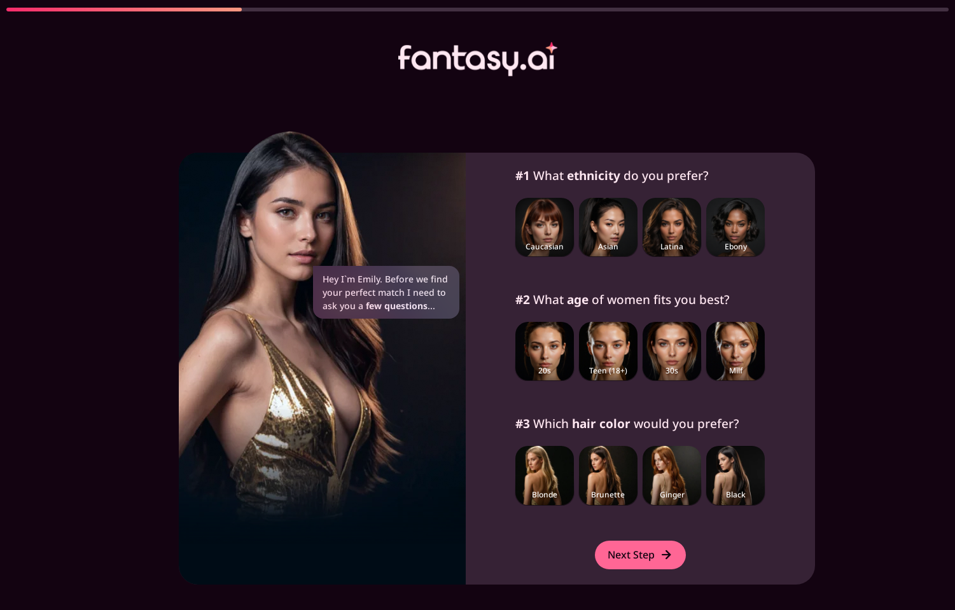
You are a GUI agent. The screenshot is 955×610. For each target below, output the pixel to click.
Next (640, 554)
